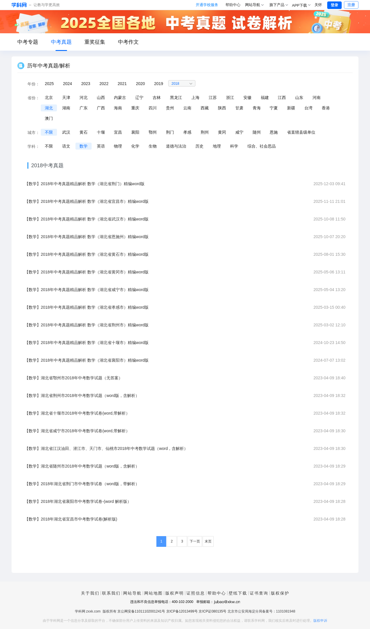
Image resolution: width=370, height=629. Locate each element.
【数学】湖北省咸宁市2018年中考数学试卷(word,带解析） (77, 430)
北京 (49, 97)
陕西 (222, 108)
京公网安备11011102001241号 (141, 611)
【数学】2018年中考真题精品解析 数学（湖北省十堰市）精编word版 (87, 342)
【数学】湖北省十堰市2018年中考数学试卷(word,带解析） (77, 413)
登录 (334, 5)
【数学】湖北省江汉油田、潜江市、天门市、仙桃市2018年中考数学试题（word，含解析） (106, 448)
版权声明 (174, 593)
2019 (158, 83)
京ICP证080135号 (212, 611)
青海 (257, 108)
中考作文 (128, 42)
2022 (103, 83)
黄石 (83, 132)
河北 (83, 97)
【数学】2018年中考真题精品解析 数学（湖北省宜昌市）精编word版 (87, 201)
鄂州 (153, 132)
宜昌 (118, 132)
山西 (101, 97)
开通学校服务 (207, 5)
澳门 (49, 118)
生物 (153, 146)
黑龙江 (176, 97)
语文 (66, 146)
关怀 (318, 5)
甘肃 (239, 108)
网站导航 (132, 593)
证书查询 (259, 593)
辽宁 (139, 97)
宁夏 (274, 108)
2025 (49, 83)
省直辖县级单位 (301, 132)
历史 (199, 146)
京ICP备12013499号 (182, 611)
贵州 (170, 108)
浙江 (230, 97)
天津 (66, 97)
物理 (118, 146)
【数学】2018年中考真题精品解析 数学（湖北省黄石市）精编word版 (87, 254)
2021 (122, 83)
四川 (153, 108)
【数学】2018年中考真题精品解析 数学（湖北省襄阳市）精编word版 (87, 360)
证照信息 (195, 593)
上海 (195, 97)
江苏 (213, 97)
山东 (299, 97)
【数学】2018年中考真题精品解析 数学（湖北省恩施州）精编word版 (87, 236)
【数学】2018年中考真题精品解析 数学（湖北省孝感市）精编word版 (87, 307)
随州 (257, 132)
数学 (83, 146)
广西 (101, 108)
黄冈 (222, 132)
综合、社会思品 (261, 146)
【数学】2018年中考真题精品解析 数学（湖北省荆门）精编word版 (85, 183)
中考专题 (27, 42)
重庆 (135, 108)
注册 (351, 5)
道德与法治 (176, 146)
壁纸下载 (238, 593)
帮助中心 (232, 5)
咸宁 (239, 132)
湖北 (49, 108)
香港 (326, 108)
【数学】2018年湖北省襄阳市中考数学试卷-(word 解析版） (78, 501)
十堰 (101, 132)
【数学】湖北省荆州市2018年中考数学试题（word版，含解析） (82, 395)
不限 (49, 132)
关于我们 (90, 593)
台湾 (308, 108)
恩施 (274, 132)
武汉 (66, 132)
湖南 (66, 108)
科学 (234, 146)
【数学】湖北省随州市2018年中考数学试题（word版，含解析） (82, 466)
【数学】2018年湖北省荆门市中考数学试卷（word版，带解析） (82, 483)
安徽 (247, 97)
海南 (118, 108)
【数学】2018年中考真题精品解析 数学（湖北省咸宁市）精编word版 (87, 289)
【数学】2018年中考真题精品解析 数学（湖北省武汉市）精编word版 (87, 219)
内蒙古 (120, 97)
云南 (187, 108)
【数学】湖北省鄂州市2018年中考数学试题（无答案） (74, 378)
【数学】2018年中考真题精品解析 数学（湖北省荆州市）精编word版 (87, 325)
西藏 (205, 108)
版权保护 (280, 593)
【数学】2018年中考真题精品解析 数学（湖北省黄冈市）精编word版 (87, 272)
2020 (140, 83)
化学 (135, 146)
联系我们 (111, 593)
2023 (85, 83)
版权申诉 (320, 621)
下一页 (195, 541)
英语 (101, 146)
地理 (217, 146)
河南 (316, 97)
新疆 (291, 108)
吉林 (157, 97)
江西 (282, 97)
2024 (67, 83)
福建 (265, 97)
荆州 (205, 132)
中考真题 (61, 42)
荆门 (170, 132)
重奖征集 (94, 42)
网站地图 (153, 593)
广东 (83, 108)
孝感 (187, 132)
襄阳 (135, 132)
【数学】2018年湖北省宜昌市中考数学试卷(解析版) (71, 519)
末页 (208, 541)
